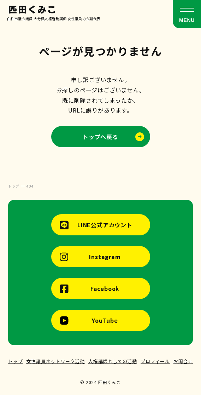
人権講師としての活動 (112, 361)
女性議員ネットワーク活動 (55, 361)
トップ (15, 361)
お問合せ (183, 361)
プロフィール (155, 361)
